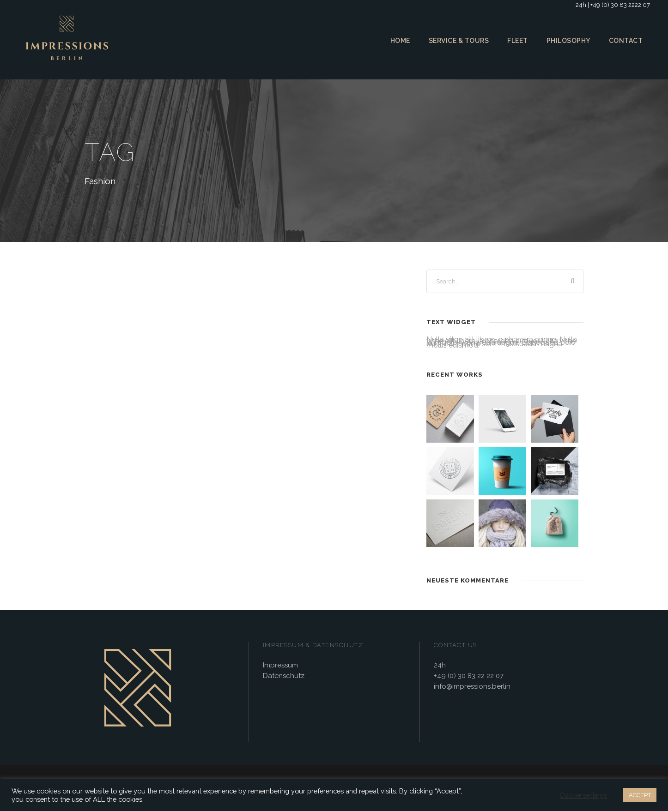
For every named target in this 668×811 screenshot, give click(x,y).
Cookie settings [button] (582, 795)
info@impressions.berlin (471, 687)
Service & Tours (456, 40)
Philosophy (569, 40)
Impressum (280, 666)
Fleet (517, 40)
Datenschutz (282, 676)
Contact (626, 40)
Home (397, 40)
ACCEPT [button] (638, 795)
